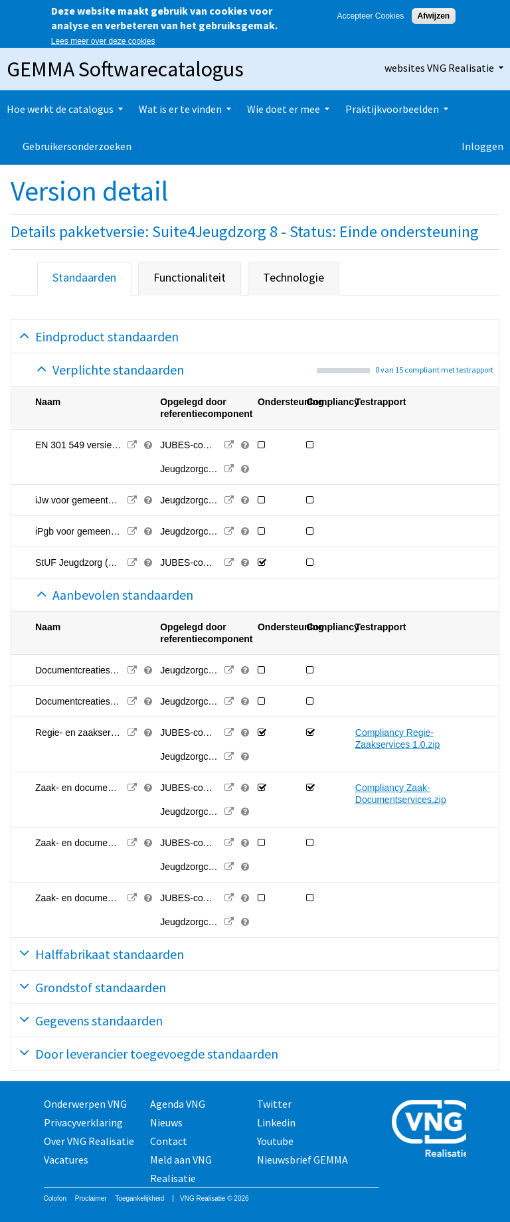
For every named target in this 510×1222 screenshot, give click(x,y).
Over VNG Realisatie (89, 1141)
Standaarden (84, 277)
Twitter (274, 1103)
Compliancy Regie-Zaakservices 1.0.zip (397, 738)
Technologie (293, 277)
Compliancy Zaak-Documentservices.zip (400, 793)
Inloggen (482, 146)
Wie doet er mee (283, 109)
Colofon (55, 1198)
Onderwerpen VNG (85, 1103)
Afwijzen (434, 16)
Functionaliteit (189, 277)
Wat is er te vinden (180, 109)
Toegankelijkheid (139, 1198)
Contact (168, 1141)
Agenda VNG (177, 1103)
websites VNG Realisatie (439, 67)
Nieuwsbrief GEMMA (302, 1159)
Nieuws (166, 1122)
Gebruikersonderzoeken (77, 146)
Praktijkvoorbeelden (392, 109)
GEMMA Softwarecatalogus (125, 69)
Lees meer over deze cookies (103, 41)
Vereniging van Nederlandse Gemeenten (429, 1130)
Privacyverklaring (83, 1122)
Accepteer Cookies (370, 16)
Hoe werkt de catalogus (60, 109)
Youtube (275, 1141)
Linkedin (276, 1122)
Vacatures (66, 1159)
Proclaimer (91, 1198)
